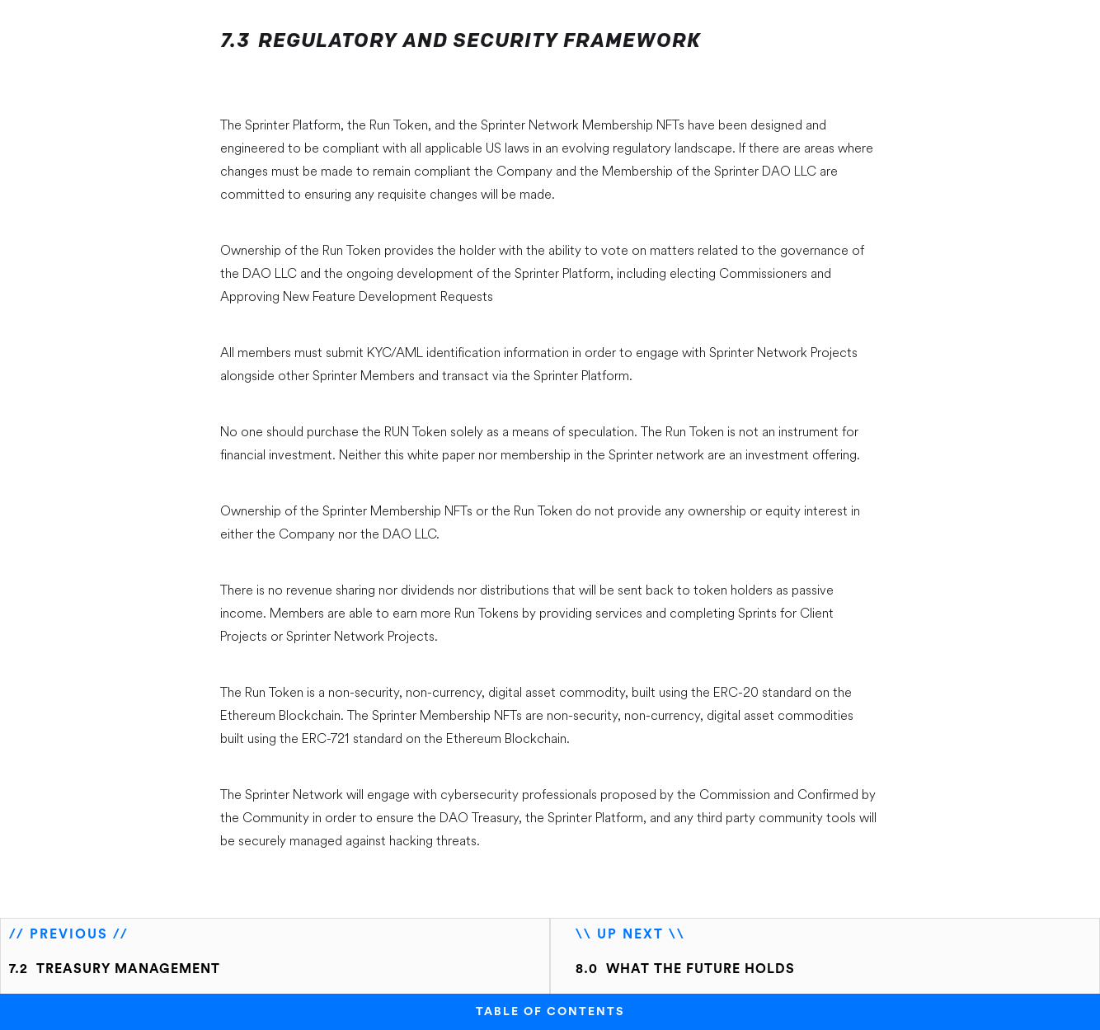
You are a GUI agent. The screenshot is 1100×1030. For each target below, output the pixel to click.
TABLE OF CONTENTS (550, 1012)
